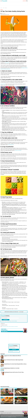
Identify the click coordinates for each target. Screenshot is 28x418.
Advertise (9, 413)
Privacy (5, 413)
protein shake (7, 62)
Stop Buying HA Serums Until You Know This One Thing (13, 372)
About (8, 412)
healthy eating (6, 326)
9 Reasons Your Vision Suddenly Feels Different (12, 355)
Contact (5, 412)
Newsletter (2, 412)
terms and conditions (11, 351)
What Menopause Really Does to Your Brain (11, 368)
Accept (25, 415)
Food (1, 9)
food (3, 326)
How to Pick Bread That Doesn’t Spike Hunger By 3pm (13, 359)
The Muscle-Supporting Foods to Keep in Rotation (7, 394)
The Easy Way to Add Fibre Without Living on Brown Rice (21, 403)
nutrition (16, 326)
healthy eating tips (11, 326)
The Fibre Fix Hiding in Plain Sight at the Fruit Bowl (6, 403)
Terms (7, 413)
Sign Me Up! (5, 319)
